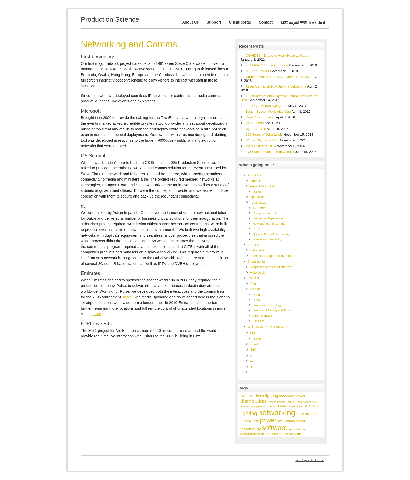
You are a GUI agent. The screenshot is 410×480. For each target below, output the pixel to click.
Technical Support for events (270, 256)
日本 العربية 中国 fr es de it (303, 22)
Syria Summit (256, 129)
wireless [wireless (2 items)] (277, 434)
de (252, 367)
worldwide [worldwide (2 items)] (293, 434)
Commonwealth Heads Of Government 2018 (279, 77)
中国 (253, 350)
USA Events (255, 123)
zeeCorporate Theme (309, 460)
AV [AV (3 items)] (243, 396)
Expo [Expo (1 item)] (298, 401)
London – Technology (267, 305)
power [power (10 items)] (268, 420)
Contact (266, 22)
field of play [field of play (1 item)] (310, 401)
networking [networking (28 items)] (276, 412)
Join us (255, 284)
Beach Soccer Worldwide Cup (268, 111)
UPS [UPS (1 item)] (268, 434)
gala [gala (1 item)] (252, 406)
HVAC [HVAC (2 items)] (283, 406)
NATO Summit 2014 (261, 146)
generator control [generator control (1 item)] (266, 406)
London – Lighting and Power (272, 310)
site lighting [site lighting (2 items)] (286, 421)
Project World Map (263, 186)
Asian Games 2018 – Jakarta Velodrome (276, 86)
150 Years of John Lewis (264, 134)
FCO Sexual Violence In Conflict (270, 152)
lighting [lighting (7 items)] (248, 413)
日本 (253, 333)
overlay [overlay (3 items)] (252, 421)
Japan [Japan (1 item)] (316, 406)
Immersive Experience (268, 218)
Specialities (258, 197)
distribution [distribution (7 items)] (253, 401)
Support (214, 22)
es (251, 361)
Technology (258, 202)
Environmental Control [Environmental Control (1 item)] (280, 401)
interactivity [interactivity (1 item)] (296, 406)
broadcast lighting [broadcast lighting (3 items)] (262, 396)
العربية (254, 344)
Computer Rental (264, 213)
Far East (258, 320)
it (251, 372)
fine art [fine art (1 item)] (244, 406)
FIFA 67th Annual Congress (266, 106)
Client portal (240, 22)
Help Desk (257, 250)
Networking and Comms (269, 223)
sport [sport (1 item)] (261, 434)
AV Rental (259, 208)
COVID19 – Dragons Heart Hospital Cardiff (278, 55)
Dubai (257, 300)
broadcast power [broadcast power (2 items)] (292, 396)
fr (251, 356)
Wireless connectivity (267, 239)
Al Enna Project (257, 71)
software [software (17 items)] (275, 428)
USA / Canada (262, 315)
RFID (256, 228)
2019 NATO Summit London (267, 65)
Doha (256, 294)
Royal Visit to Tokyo (260, 117)
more (127, 297)
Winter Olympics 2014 (262, 140)
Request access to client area (271, 267)
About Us (190, 22)
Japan (257, 191)
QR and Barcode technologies (273, 234)
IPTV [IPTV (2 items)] (307, 406)
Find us (255, 289)
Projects (256, 181)
